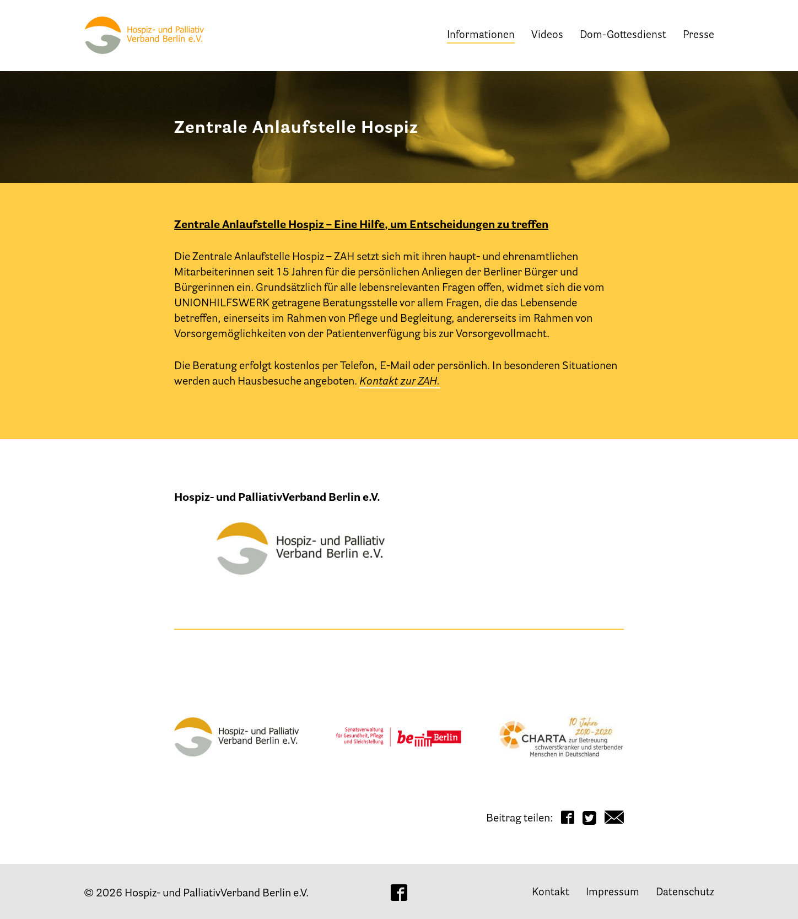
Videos (547, 35)
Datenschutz (685, 893)
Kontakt (550, 893)
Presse (698, 35)
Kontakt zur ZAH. (399, 381)
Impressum (612, 893)
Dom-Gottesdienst (623, 35)
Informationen (481, 35)
